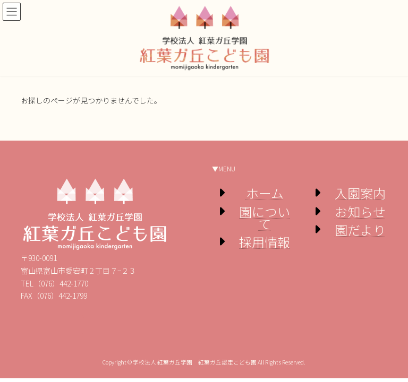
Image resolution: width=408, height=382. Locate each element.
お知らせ (360, 211)
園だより (360, 229)
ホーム (265, 193)
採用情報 (264, 241)
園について (264, 217)
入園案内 (360, 193)
